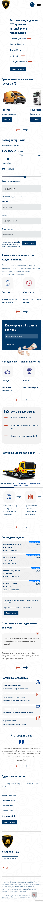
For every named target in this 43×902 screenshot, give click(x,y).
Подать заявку (29, 243)
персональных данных (13, 246)
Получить (10, 344)
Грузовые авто (8, 800)
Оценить (7, 119)
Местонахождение (8, 229)
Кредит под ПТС (9, 795)
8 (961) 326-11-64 (10, 852)
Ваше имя (5, 201)
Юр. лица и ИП (8, 816)
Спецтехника (7, 806)
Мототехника (7, 811)
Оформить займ (9, 822)
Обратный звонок (10, 858)
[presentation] (18, 130)
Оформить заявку (18, 69)
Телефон (4, 215)
